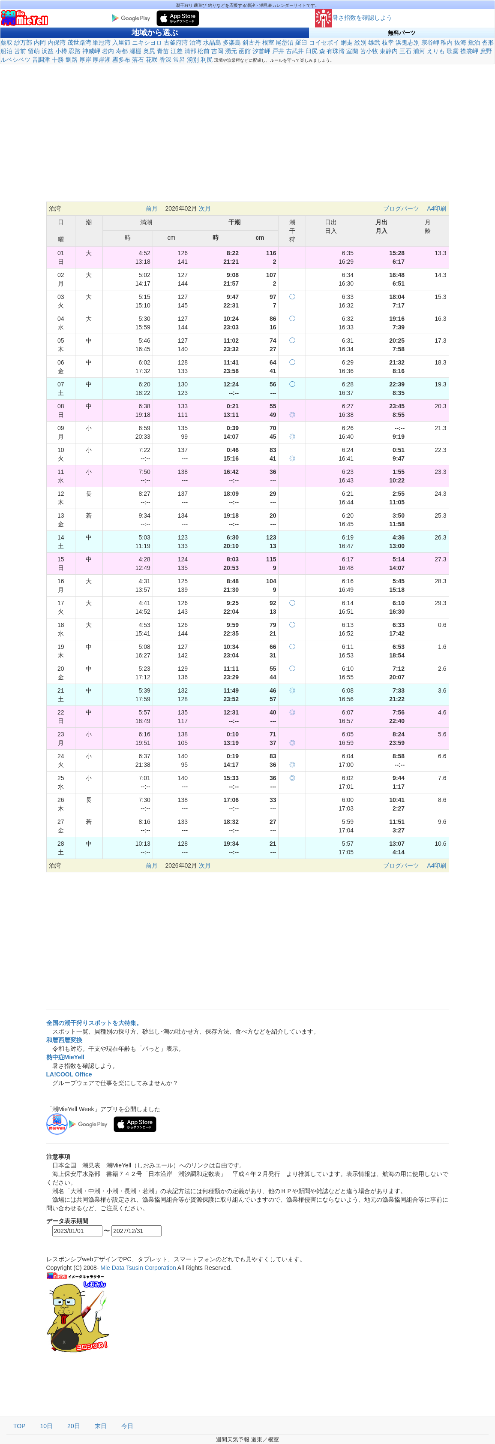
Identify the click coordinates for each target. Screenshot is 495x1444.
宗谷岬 (430, 42)
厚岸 (85, 59)
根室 (268, 42)
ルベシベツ (15, 59)
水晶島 (212, 42)
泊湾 (195, 42)
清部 (190, 51)
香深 (165, 59)
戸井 (278, 51)
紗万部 (23, 42)
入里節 (121, 42)
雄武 (374, 42)
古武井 (295, 51)
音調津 (41, 59)
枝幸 (388, 42)
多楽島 (232, 42)
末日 (101, 1426)
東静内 (389, 51)
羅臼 (301, 42)
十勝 (58, 59)
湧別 (193, 59)
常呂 (179, 59)
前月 (152, 208)
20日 (73, 1426)
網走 (347, 42)
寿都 (122, 51)
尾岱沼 (285, 42)
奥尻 (149, 51)
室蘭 (352, 51)
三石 (405, 51)
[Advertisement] (247, 133)
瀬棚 (135, 51)
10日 (46, 1426)
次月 (205, 208)
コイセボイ (324, 42)
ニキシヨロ (147, 42)
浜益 (48, 51)
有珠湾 (336, 51)
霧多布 (121, 59)
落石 (138, 59)
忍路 (75, 51)
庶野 (486, 51)
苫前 (20, 51)
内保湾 (57, 42)
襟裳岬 (469, 51)
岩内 (108, 51)
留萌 (34, 51)
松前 (204, 51)
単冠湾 (102, 42)
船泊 (6, 51)
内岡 (40, 42)
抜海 (460, 42)
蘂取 (6, 42)
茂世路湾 (79, 42)
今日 (127, 1426)
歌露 (453, 51)
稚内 (447, 42)
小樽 (61, 51)
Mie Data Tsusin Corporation (138, 1267)
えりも (436, 51)
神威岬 (91, 51)
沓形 (488, 42)
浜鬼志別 (408, 42)
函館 (245, 51)
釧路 (72, 59)
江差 (177, 51)
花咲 (152, 59)
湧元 (231, 51)
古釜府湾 (176, 42)
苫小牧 (369, 51)
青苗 (163, 51)
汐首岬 (261, 51)
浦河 (419, 51)
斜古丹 (252, 42)
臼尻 (312, 51)
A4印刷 (436, 208)
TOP (19, 1426)
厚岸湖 (102, 59)
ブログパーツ (401, 208)
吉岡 (217, 51)
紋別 (360, 42)
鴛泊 (474, 42)
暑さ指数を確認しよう (353, 17)
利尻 (207, 59)
